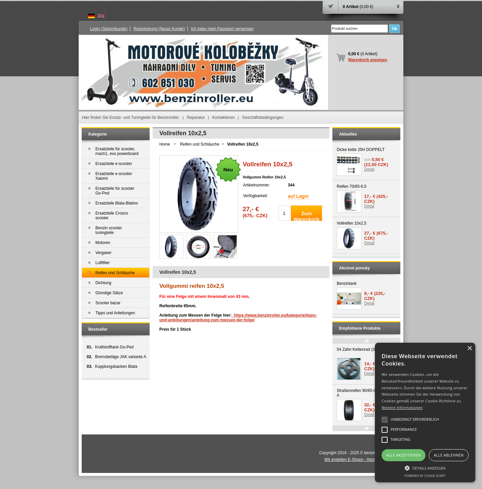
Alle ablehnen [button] (449, 455)
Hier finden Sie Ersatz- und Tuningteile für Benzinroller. (131, 117)
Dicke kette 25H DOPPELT (361, 149)
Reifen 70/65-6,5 (352, 186)
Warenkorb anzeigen (367, 60)
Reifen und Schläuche (199, 144)
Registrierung (159, 28)
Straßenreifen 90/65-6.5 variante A (366, 393)
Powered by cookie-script (425, 476)
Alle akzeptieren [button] (403, 455)
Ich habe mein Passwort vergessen (222, 28)
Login (108, 28)
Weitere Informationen (402, 407)
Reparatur (196, 117)
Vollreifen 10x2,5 (352, 223)
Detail (369, 169)
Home (164, 144)
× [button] (469, 348)
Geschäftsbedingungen (262, 117)
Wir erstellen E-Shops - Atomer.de (357, 459)
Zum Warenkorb (307, 216)
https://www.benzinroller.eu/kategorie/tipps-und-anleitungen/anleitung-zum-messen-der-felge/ (238, 317)
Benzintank (346, 283)
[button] (425, 468)
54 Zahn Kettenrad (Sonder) (362, 349)
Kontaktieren (223, 117)
